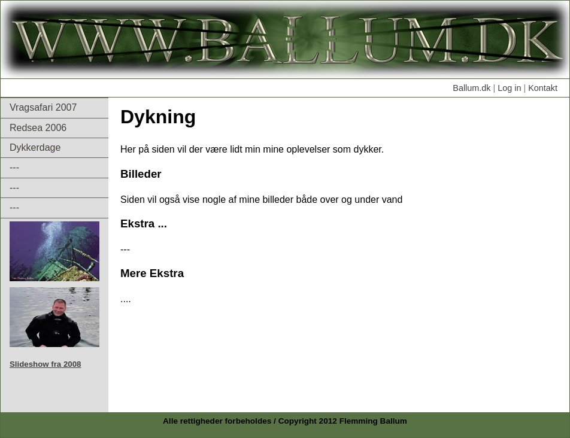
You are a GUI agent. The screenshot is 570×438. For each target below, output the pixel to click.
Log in (508, 88)
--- (14, 167)
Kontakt (542, 88)
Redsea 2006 (38, 128)
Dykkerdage (35, 147)
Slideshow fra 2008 (45, 364)
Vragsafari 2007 (43, 107)
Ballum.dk (471, 88)
